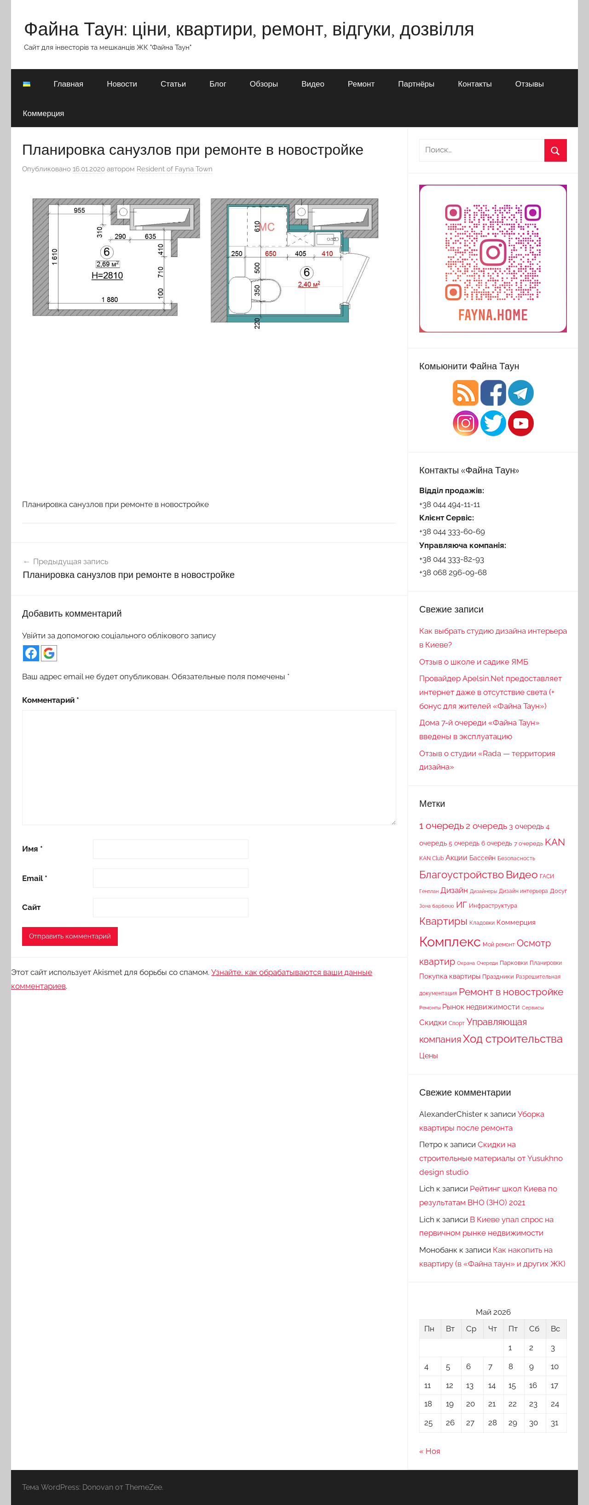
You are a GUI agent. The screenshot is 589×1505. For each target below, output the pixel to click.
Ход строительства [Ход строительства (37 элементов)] (513, 1038)
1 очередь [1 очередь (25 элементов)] (441, 825)
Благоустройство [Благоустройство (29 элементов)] (461, 875)
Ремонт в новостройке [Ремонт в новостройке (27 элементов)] (511, 992)
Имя (32, 848)
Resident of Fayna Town (175, 169)
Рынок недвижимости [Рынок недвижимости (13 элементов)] (481, 1007)
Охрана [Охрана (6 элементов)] (466, 963)
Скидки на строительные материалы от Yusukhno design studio (491, 1158)
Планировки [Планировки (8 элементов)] (546, 962)
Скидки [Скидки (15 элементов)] (433, 1022)
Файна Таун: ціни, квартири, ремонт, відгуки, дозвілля (249, 28)
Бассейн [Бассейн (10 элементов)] (482, 858)
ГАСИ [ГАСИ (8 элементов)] (547, 876)
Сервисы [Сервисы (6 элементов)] (532, 1007)
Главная (69, 83)
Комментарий (50, 700)
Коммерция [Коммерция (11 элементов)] (516, 922)
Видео (312, 83)
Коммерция (43, 113)
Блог (217, 83)
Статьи (173, 83)
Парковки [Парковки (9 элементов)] (514, 962)
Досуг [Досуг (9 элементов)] (558, 890)
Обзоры (264, 83)
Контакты (474, 83)
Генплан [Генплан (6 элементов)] (429, 891)
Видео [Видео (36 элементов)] (522, 874)
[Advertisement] (209, 419)
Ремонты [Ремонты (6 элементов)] (429, 1007)
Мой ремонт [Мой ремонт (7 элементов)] (499, 944)
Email (34, 878)
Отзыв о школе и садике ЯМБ (473, 661)
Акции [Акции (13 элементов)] (456, 857)
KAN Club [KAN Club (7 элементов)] (431, 858)
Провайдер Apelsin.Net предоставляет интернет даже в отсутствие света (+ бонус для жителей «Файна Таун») (490, 692)
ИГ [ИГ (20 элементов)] (461, 904)
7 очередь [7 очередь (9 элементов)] (528, 843)
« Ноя (429, 1451)
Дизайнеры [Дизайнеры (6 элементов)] (483, 891)
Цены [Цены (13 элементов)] (428, 1055)
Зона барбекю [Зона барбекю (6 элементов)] (436, 906)
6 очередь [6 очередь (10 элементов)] (496, 843)
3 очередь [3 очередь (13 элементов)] (526, 826)
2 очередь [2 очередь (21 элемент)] (486, 826)
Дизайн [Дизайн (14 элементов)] (454, 890)
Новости (122, 83)
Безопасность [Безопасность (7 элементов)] (516, 858)
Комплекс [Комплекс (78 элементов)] (450, 941)
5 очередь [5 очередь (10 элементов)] (464, 843)
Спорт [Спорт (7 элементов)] (457, 1023)
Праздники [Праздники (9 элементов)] (498, 976)
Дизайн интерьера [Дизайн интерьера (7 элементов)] (523, 891)
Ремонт (361, 83)
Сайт (31, 907)
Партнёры (416, 83)
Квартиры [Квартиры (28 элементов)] (443, 921)
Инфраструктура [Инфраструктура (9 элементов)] (493, 905)
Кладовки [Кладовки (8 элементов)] (482, 922)
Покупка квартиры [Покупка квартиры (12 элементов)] (449, 976)
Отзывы (529, 83)
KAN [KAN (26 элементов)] (555, 842)
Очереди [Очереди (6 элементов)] (487, 963)
